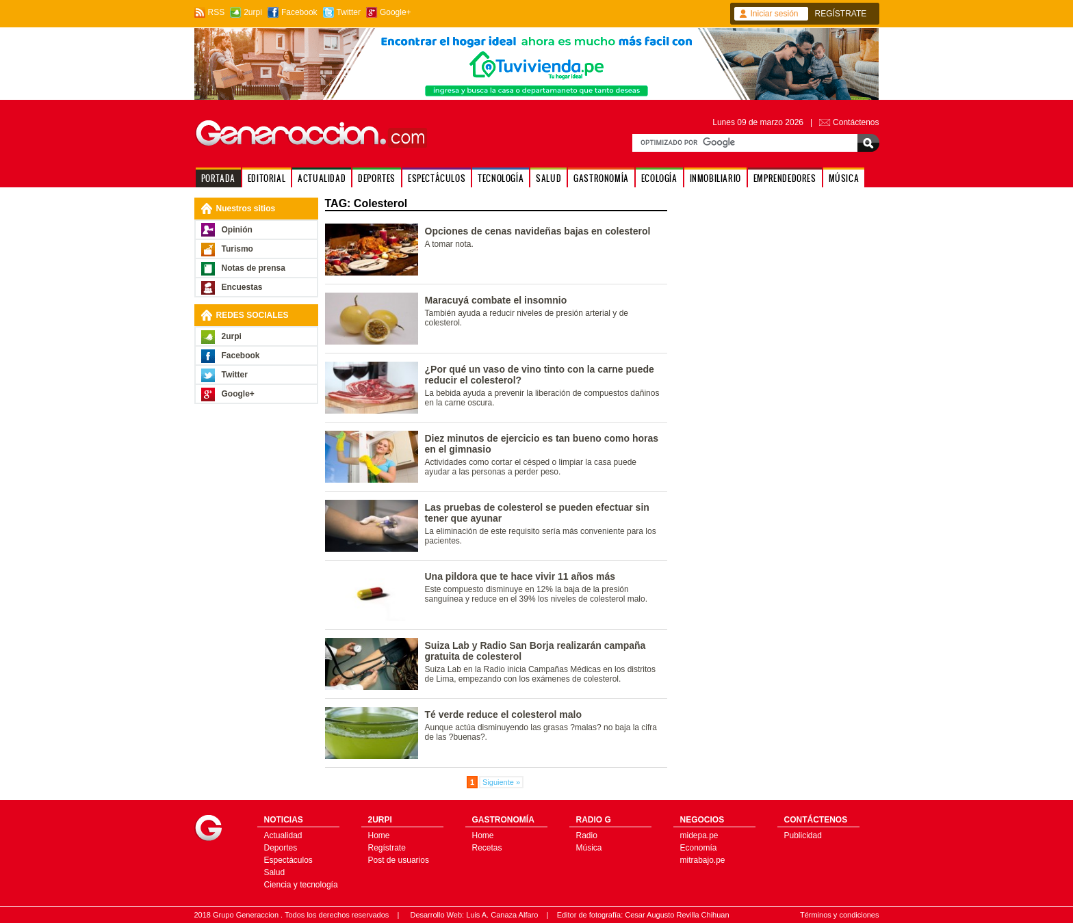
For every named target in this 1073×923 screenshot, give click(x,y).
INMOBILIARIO (715, 178)
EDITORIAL (266, 178)
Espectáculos (288, 860)
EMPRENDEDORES (784, 178)
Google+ (395, 12)
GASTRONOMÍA (601, 178)
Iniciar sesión (775, 13)
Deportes (281, 848)
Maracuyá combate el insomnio (496, 300)
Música (589, 848)
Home (379, 835)
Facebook (299, 12)
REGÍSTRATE (841, 13)
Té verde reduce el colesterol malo (503, 714)
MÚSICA (844, 178)
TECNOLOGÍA (500, 178)
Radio (586, 835)
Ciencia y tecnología (301, 884)
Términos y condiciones (839, 915)
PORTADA (218, 178)
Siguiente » (501, 782)
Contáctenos (856, 122)
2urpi (253, 12)
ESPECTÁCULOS (436, 178)
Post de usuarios (398, 860)
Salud (274, 872)
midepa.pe (699, 835)
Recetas (487, 848)
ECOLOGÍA (659, 178)
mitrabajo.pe (702, 860)
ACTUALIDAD (322, 178)
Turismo (237, 249)
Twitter (349, 12)
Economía (698, 848)
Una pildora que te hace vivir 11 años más (520, 576)
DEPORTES (377, 178)
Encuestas (242, 287)
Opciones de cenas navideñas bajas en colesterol (538, 231)
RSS (216, 12)
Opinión (237, 230)
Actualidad (283, 835)
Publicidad (803, 835)
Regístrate (387, 848)
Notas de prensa (253, 268)
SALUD (548, 178)
